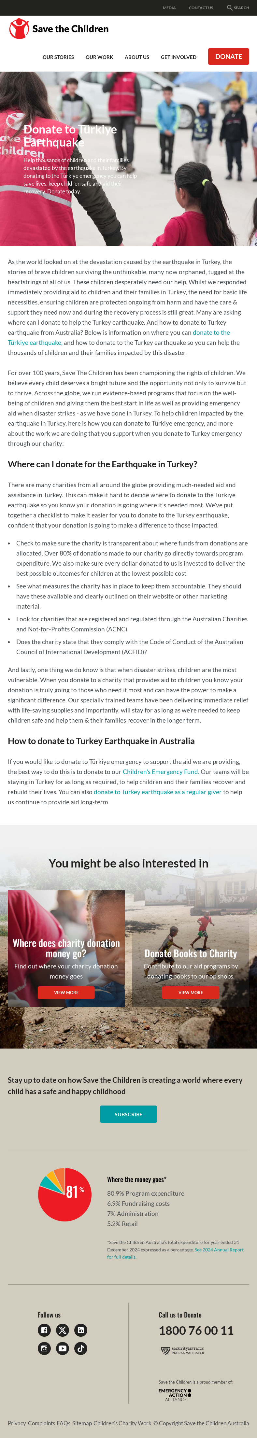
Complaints (41, 1423)
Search (237, 8)
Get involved (178, 57)
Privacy (17, 1423)
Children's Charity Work (122, 1423)
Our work (99, 57)
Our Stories (58, 57)
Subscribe (128, 1114)
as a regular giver (198, 792)
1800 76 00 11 (196, 1330)
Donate (228, 56)
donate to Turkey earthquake (134, 792)
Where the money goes (135, 1179)
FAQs (63, 1423)
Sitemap (82, 1423)
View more (66, 992)
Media (169, 7)
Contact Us (201, 7)
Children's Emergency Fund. (161, 771)
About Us (137, 57)
